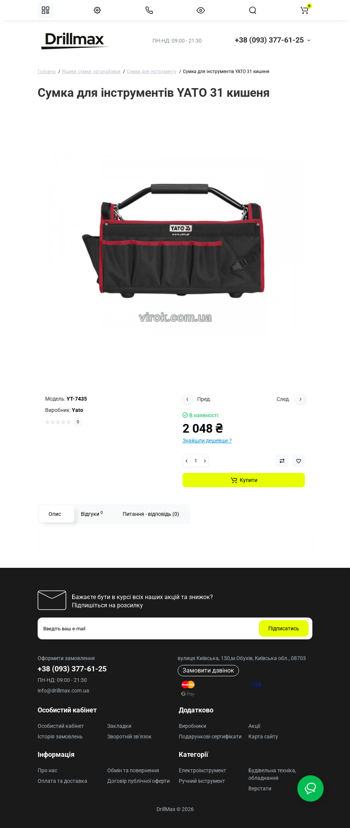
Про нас (47, 770)
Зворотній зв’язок (129, 736)
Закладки (119, 726)
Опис (55, 514)
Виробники (192, 726)
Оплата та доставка (62, 781)
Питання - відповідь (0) (151, 514)
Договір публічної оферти (138, 781)
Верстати (259, 788)
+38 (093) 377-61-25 (269, 39)
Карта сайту (263, 736)
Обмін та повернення (133, 770)
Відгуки (92, 513)
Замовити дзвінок (208, 670)
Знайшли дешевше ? (207, 441)
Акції (254, 726)
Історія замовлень (60, 736)
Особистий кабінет (61, 726)
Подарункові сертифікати (210, 736)
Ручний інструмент (202, 781)
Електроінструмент (202, 770)
